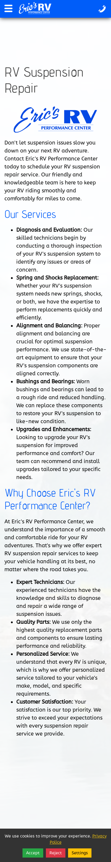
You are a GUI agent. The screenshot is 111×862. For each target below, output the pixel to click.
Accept (33, 852)
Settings (80, 852)
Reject (55, 852)
